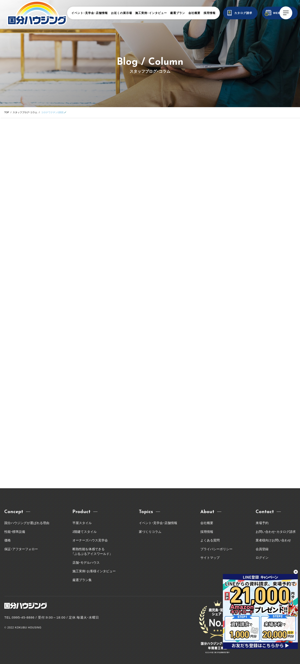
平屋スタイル (82, 523)
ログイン (262, 557)
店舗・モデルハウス (86, 562)
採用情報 (210, 13)
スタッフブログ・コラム (25, 112)
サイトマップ (210, 557)
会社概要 (194, 13)
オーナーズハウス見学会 (90, 540)
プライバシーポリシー (216, 549)
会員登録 (262, 549)
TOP (6, 112)
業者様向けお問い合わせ (275, 540)
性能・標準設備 (14, 531)
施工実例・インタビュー (151, 13)
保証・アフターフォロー (21, 549)
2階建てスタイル (84, 531)
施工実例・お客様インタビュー (94, 571)
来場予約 (262, 523)
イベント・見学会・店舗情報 (89, 13)
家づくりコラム (150, 531)
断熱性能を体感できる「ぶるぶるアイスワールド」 (91, 551)
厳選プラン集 (82, 580)
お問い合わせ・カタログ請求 (276, 531)
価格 (7, 540)
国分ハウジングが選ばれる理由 (26, 523)
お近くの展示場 (121, 13)
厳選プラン (177, 13)
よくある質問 (210, 540)
